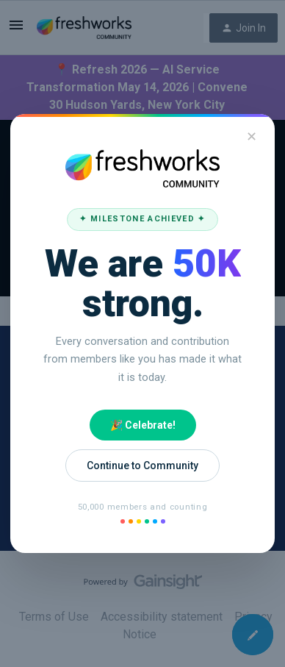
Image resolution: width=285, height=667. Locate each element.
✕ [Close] (251, 136)
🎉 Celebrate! (143, 425)
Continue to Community (142, 465)
